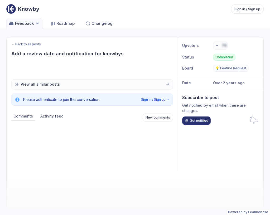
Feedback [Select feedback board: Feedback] (24, 23)
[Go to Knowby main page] (22, 9)
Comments (23, 116)
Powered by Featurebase (248, 212)
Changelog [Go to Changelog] (99, 23)
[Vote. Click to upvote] (220, 46)
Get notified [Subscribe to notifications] (196, 121)
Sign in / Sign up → (155, 99)
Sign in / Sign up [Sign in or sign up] (247, 9)
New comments (158, 117)
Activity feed (52, 116)
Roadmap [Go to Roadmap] (62, 23)
